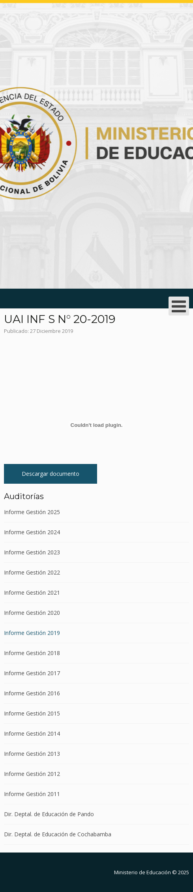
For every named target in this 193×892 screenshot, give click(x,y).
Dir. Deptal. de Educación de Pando (49, 814)
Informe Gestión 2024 (32, 532)
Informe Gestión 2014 (32, 733)
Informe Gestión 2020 (32, 612)
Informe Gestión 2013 (32, 753)
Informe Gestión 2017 (32, 673)
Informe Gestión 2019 (32, 633)
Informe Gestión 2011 (32, 794)
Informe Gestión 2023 (32, 552)
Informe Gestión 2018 (32, 653)
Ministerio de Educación (142, 872)
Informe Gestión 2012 (32, 773)
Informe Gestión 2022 (32, 572)
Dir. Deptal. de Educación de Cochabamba (57, 834)
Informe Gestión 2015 (32, 713)
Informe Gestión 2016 (32, 693)
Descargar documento (50, 473)
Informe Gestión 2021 (32, 592)
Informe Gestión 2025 (32, 512)
